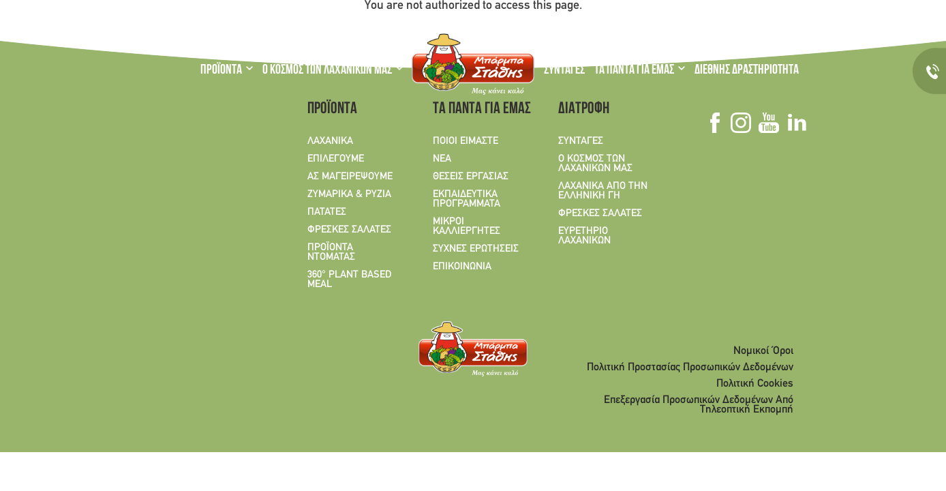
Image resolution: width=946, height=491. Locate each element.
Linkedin (763, 19)
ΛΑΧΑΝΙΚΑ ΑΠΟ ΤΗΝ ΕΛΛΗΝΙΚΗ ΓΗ (602, 190)
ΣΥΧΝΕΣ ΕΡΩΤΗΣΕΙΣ (476, 249)
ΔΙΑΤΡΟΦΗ (583, 110)
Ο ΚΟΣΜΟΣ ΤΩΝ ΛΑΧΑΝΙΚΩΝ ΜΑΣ (327, 71)
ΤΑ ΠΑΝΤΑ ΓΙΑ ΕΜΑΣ (634, 71)
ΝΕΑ (442, 159)
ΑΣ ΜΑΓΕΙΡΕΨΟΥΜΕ (350, 176)
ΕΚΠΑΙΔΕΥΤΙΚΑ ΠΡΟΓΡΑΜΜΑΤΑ (466, 199)
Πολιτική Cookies (754, 384)
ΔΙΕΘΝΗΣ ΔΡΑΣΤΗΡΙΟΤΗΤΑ (747, 71)
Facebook (713, 19)
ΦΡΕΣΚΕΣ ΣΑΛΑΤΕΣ (349, 230)
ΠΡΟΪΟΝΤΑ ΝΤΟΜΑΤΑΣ (331, 252)
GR (208, 20)
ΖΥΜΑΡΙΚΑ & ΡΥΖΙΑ (349, 194)
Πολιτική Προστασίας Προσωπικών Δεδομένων (690, 367)
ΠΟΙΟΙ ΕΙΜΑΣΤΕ (465, 141)
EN (234, 20)
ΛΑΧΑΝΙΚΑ (330, 141)
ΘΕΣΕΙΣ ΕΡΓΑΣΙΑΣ (470, 176)
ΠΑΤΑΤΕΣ (326, 212)
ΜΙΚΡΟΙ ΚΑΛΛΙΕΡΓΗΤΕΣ (466, 226)
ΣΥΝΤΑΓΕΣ (564, 71)
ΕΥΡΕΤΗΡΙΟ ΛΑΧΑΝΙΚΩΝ (584, 236)
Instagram (728, 19)
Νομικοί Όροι (763, 351)
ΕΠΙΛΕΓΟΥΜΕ (335, 159)
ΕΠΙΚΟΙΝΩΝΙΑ (462, 266)
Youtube (745, 19)
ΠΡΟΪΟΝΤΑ (221, 71)
